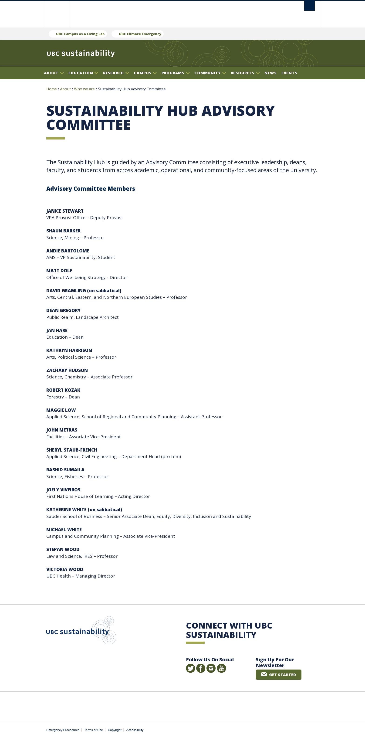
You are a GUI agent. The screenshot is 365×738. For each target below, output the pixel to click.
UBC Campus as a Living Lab (80, 34)
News (270, 72)
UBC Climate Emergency (140, 34)
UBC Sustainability (81, 631)
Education (83, 72)
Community (210, 72)
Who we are (84, 89)
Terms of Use (93, 730)
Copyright (114, 730)
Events (289, 72)
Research (116, 72)
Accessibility (135, 730)
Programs (176, 72)
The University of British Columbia (56, 14)
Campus (145, 72)
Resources (245, 72)
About (54, 72)
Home (51, 89)
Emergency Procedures (62, 730)
